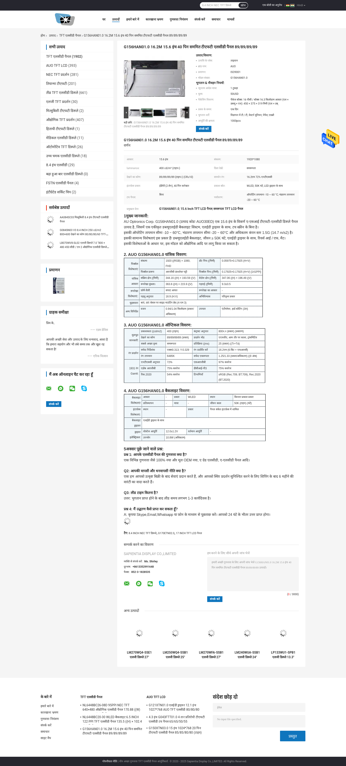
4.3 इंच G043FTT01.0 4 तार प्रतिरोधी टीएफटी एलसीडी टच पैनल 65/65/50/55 (177, 719)
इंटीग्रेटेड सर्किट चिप (58, 192)
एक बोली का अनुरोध (272, 5)
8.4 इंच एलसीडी (56, 165)
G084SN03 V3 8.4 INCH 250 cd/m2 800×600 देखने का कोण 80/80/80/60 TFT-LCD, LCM (83, 234)
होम (43, 35)
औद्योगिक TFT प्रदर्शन (60, 120)
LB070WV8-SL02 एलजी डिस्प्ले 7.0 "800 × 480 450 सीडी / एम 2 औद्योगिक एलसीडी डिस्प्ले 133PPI (83, 247)
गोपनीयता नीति (109, 761)
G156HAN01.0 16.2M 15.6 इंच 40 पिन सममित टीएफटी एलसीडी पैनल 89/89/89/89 (112, 731)
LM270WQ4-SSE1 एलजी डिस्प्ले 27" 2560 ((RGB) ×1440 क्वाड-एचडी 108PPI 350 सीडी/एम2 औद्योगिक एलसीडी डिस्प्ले (139, 655)
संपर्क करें (199, 19)
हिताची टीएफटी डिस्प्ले (60, 129)
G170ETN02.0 (166, 533)
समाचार (216, 19)
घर (103, 19)
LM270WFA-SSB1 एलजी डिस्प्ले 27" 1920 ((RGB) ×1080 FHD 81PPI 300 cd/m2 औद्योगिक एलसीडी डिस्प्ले (211, 655)
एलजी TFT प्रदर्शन (58, 102)
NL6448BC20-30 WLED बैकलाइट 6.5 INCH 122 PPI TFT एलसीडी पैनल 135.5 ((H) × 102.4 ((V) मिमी (112, 720)
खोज (243, 5)
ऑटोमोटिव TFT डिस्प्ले (61, 147)
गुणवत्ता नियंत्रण (179, 19)
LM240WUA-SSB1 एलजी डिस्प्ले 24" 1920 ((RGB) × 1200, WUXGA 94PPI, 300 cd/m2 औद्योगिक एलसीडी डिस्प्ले (247, 655)
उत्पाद (52, 35)
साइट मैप (46, 738)
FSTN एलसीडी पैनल (59, 183)
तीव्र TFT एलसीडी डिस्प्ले (62, 93)
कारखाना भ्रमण (154, 19)
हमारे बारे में (132, 19)
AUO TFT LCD (56, 65)
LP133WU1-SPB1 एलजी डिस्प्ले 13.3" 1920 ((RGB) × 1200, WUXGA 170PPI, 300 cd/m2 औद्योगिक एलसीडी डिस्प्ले (283, 655)
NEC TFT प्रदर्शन (57, 75)
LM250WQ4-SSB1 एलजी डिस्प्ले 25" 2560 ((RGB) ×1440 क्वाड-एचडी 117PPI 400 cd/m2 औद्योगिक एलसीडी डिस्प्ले (175, 655)
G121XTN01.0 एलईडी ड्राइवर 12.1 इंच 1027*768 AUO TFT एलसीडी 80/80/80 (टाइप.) (174, 708)
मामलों (230, 19)
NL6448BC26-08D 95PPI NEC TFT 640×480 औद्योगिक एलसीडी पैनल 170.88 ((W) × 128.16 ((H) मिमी (111, 708)
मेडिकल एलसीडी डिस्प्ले (61, 138)
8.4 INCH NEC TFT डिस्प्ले (143, 533)
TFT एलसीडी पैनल (70, 35)
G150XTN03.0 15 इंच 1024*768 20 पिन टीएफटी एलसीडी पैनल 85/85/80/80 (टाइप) (175, 730)
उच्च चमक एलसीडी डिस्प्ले (63, 156)
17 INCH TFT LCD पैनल (189, 533)
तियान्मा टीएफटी (56, 84)
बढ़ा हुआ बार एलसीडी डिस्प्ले (64, 174)
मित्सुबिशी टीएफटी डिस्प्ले (62, 111)
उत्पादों (116, 19)
